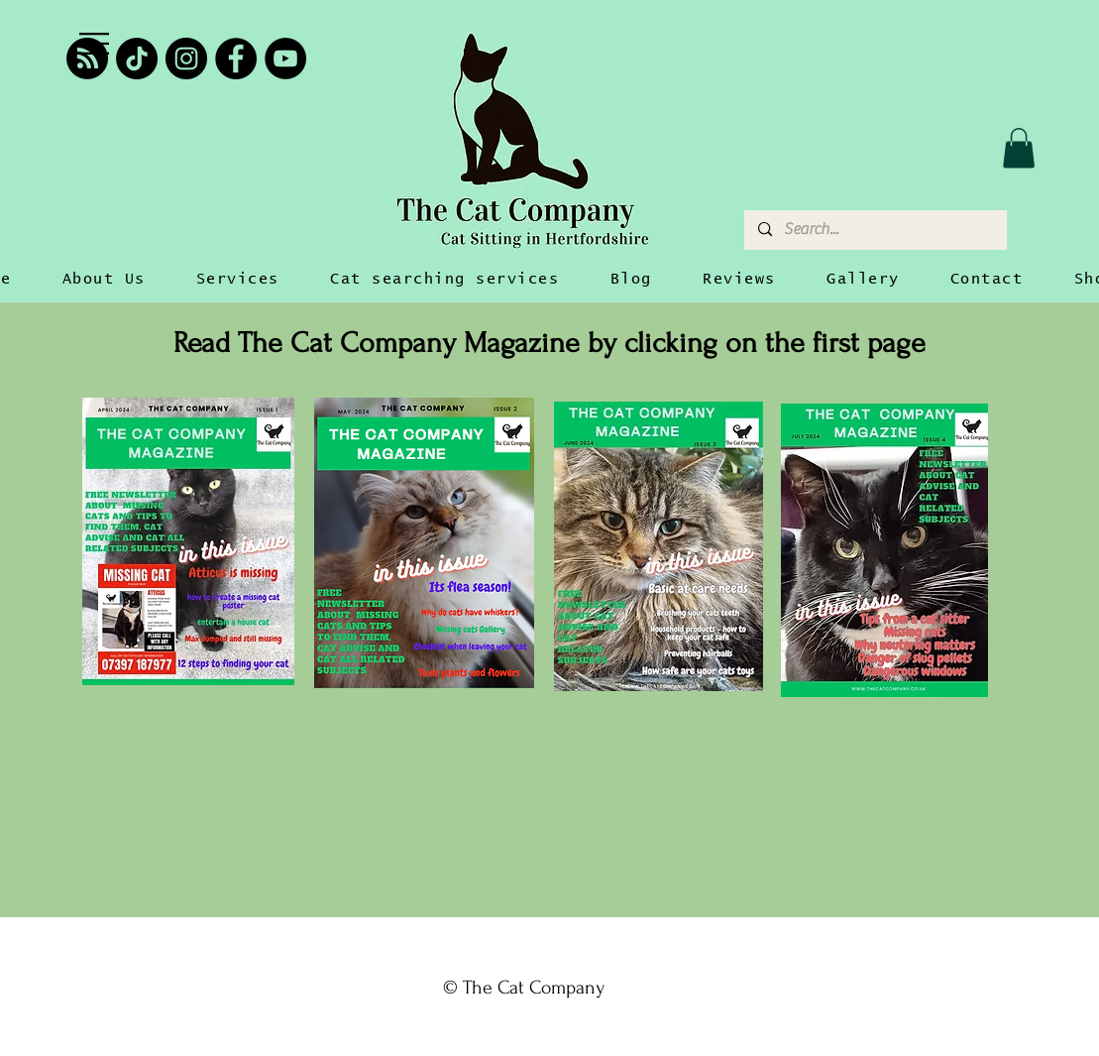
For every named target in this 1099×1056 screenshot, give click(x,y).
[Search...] (874, 230)
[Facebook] (236, 58)
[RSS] (87, 58)
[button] (94, 44)
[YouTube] (285, 58)
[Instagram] (186, 58)
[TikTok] (137, 58)
